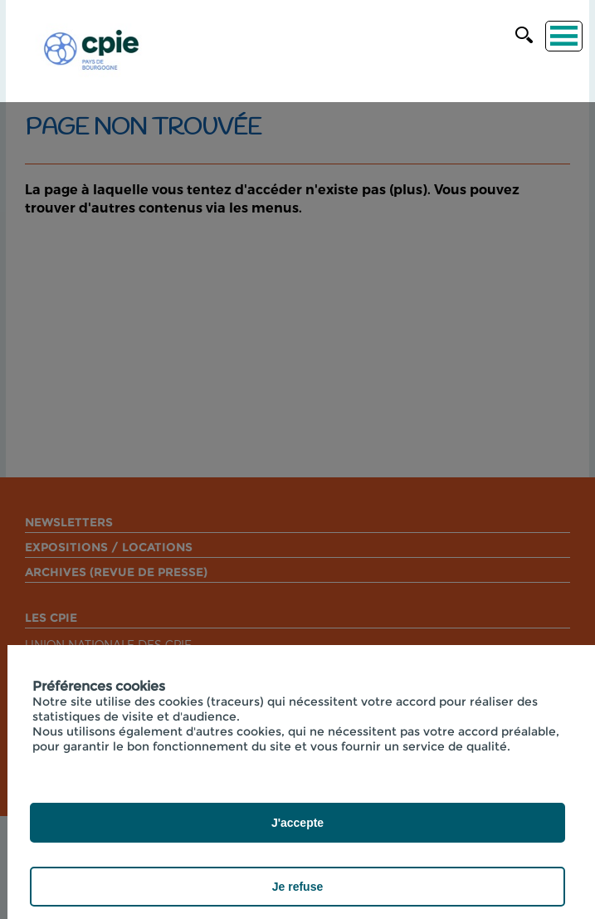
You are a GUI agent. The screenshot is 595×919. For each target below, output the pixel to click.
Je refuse (297, 886)
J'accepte (297, 822)
